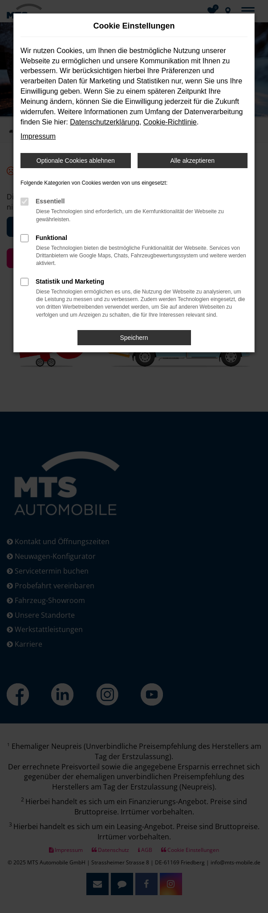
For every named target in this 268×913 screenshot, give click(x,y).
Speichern (134, 337)
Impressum (38, 136)
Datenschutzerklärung (104, 122)
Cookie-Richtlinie (170, 122)
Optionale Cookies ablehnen (76, 160)
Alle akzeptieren (192, 160)
